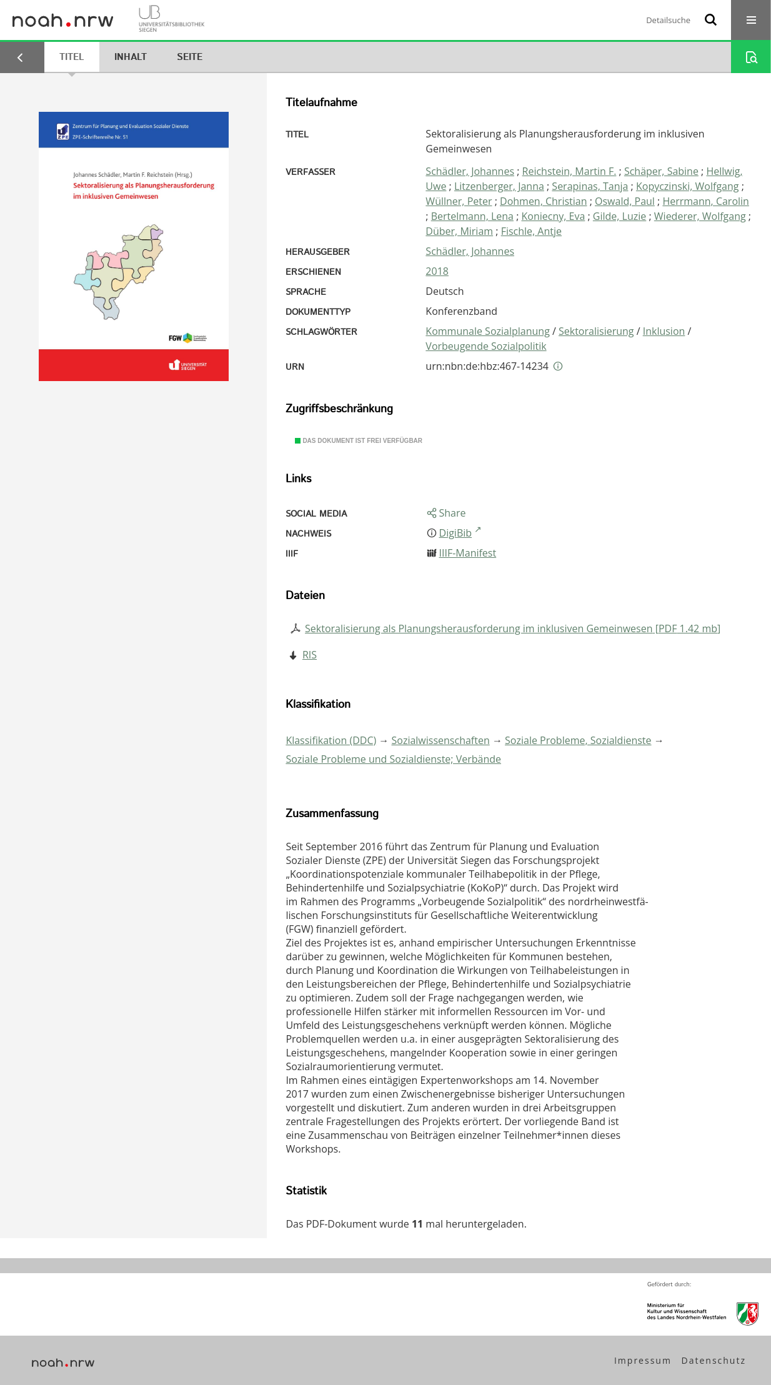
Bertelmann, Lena (472, 216)
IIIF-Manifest (468, 553)
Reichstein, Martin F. (569, 171)
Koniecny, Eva (553, 216)
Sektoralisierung (596, 331)
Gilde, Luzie (619, 216)
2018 (437, 271)
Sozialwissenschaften (441, 740)
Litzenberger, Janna (499, 186)
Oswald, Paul (625, 201)
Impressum (643, 1360)
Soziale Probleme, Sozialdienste (578, 740)
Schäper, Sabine (661, 171)
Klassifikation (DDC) (331, 740)
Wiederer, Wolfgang (700, 216)
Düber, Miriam (459, 231)
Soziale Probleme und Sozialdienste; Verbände (393, 759)
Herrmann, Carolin (705, 201)
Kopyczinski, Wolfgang (687, 186)
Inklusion (664, 331)
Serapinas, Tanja (590, 186)
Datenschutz (714, 1360)
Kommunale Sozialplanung (487, 331)
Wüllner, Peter (458, 201)
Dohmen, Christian (543, 201)
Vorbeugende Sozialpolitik (485, 346)
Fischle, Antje (531, 231)
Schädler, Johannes (469, 171)
